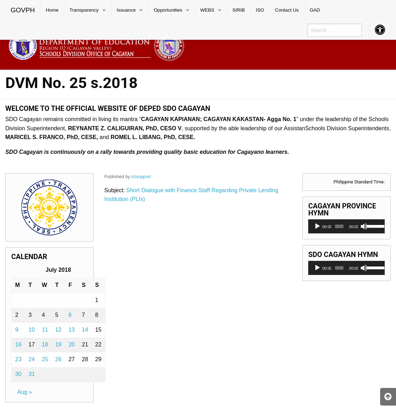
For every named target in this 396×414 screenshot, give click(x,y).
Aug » (24, 392)
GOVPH (23, 10)
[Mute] (363, 226)
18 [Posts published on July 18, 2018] (45, 344)
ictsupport (141, 176)
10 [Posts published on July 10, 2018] (32, 330)
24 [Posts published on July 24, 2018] (32, 359)
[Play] (317, 226)
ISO (260, 10)
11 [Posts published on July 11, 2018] (45, 330)
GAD (315, 10)
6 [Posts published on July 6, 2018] (70, 315)
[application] (346, 226)
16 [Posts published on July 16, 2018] (18, 344)
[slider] (339, 226)
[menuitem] (23, 10)
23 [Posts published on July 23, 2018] (18, 359)
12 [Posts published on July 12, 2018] (58, 330)
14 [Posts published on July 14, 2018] (85, 330)
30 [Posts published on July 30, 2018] (18, 374)
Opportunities (168, 10)
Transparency (84, 10)
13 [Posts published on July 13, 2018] (71, 330)
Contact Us (287, 10)
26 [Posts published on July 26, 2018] (58, 359)
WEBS (207, 10)
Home (52, 10)
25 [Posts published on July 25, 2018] (45, 359)
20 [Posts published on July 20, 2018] (71, 344)
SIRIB (238, 10)
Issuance (126, 10)
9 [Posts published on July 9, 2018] (16, 330)
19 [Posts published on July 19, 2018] (58, 344)
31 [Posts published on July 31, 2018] (32, 374)
